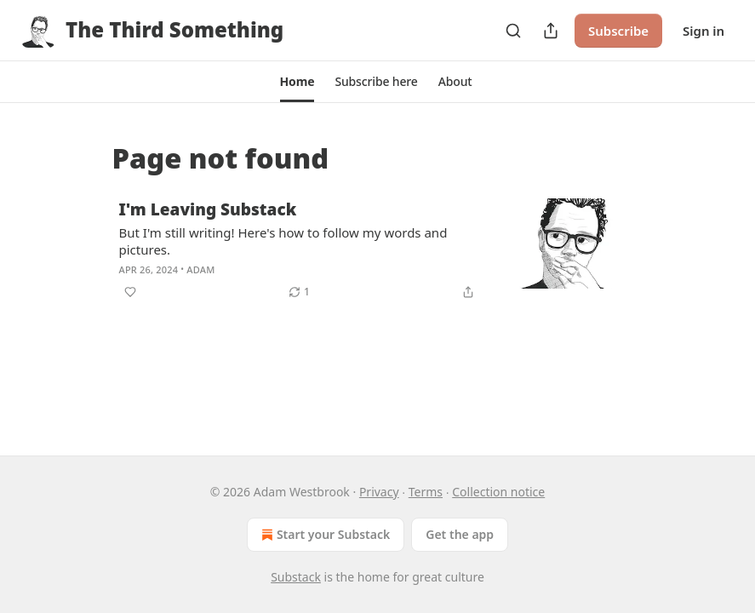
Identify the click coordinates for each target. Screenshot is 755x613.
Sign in (703, 30)
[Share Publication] (551, 31)
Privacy (379, 492)
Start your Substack (324, 534)
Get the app (460, 534)
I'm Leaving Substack (208, 209)
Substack (296, 577)
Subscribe (618, 30)
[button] (297, 81)
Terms (426, 492)
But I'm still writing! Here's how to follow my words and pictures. (283, 241)
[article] (377, 250)
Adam (200, 269)
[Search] (513, 31)
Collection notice (498, 492)
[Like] (130, 292)
